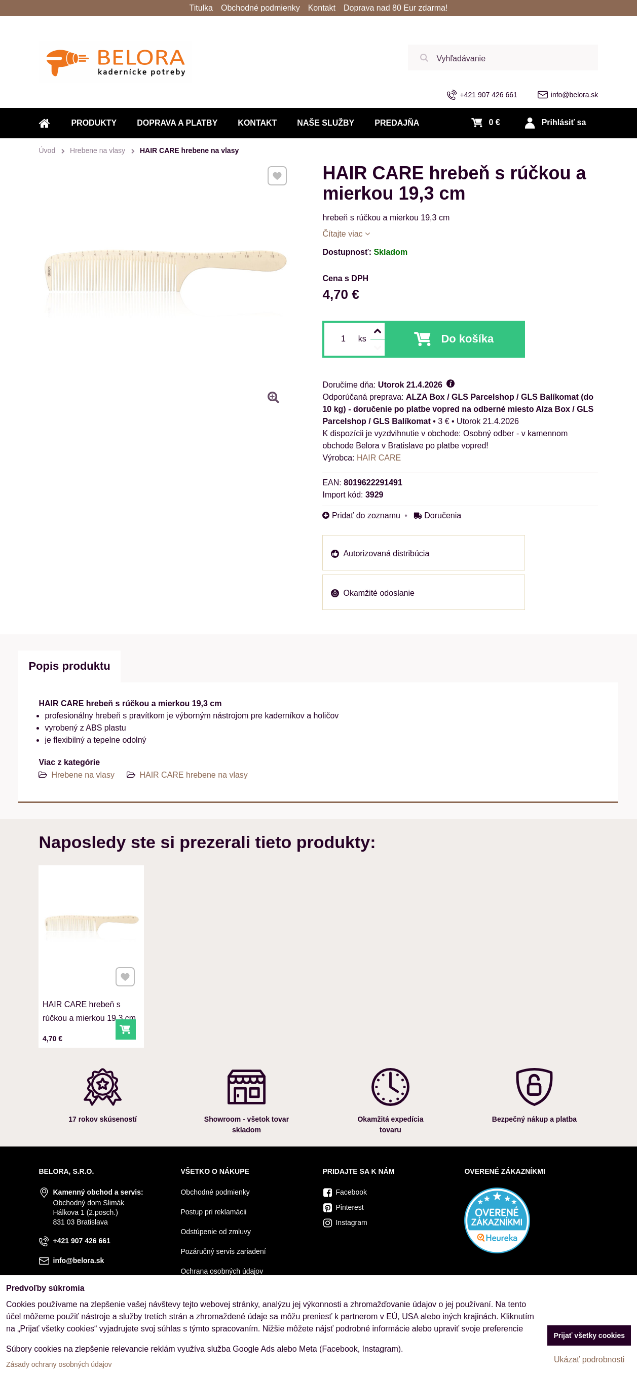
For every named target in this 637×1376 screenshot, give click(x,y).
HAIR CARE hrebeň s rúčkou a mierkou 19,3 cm (90, 989)
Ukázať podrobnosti (589, 1359)
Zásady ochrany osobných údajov (59, 1364)
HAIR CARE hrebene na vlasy (193, 775)
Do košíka (467, 338)
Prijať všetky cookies (589, 1335)
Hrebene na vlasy (83, 775)
